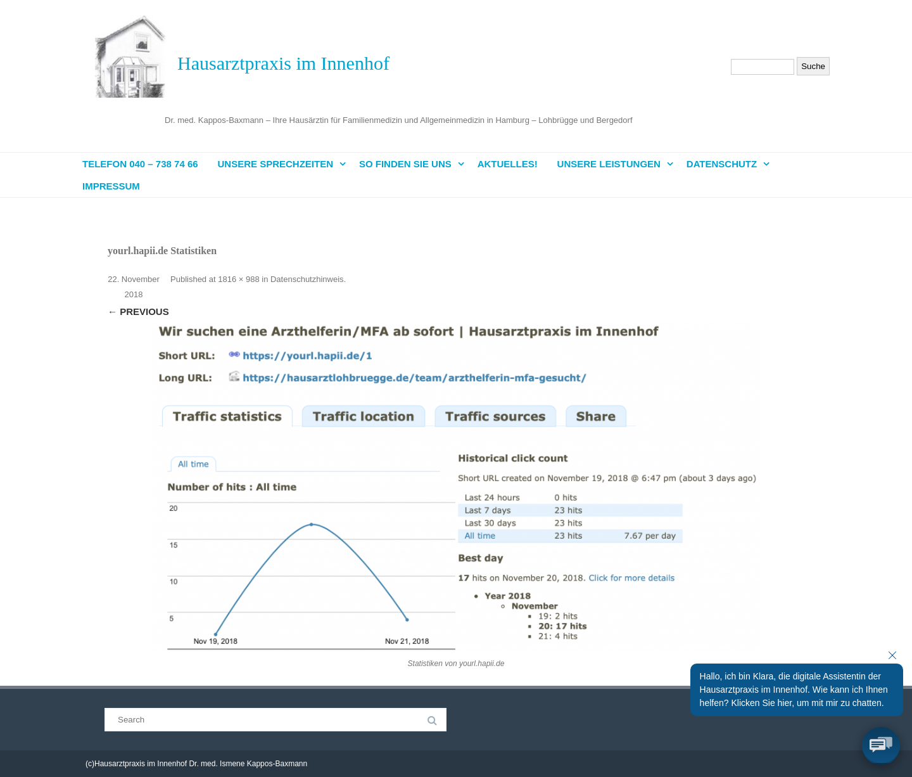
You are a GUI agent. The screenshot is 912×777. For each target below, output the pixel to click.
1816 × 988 (238, 279)
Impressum (111, 186)
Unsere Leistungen (609, 164)
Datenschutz (722, 164)
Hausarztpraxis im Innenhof (283, 63)
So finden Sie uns (405, 164)
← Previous (138, 311)
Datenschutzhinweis (307, 279)
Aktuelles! (508, 164)
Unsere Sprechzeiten (276, 164)
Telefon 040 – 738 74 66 (140, 164)
